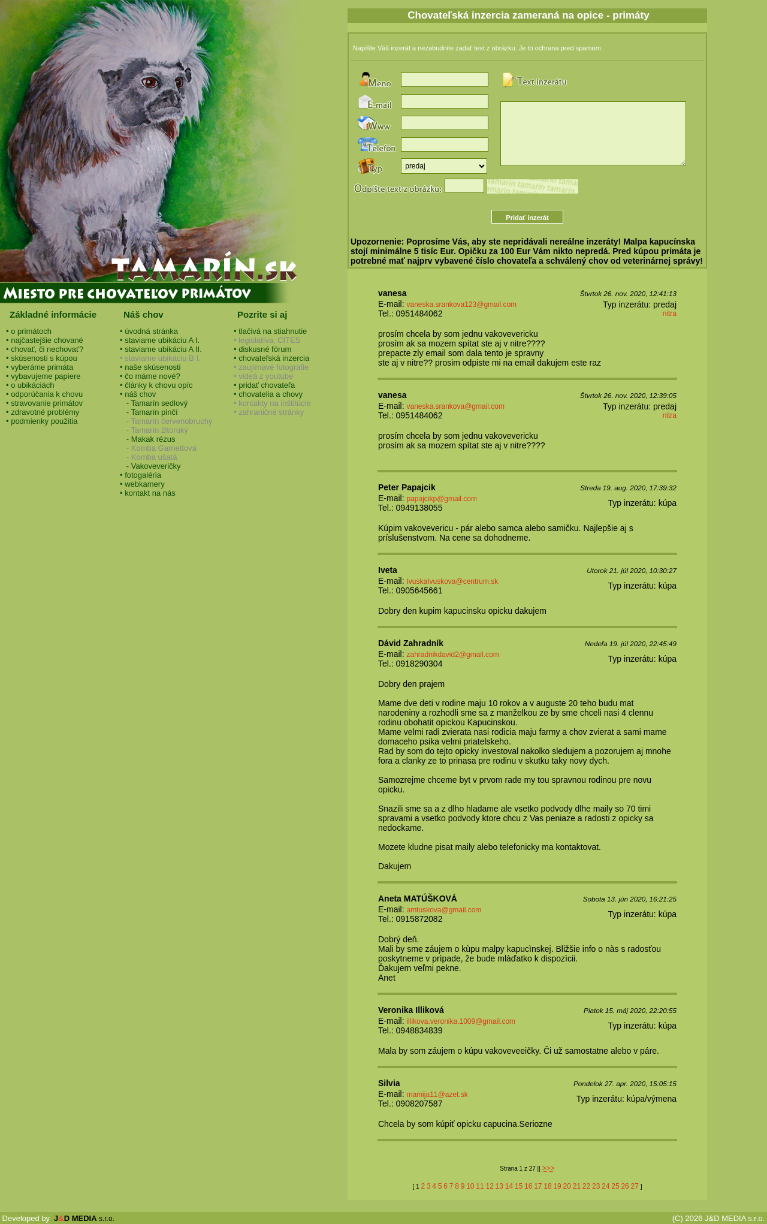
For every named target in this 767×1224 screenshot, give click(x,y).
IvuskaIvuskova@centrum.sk (452, 581)
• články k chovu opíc (156, 385)
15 (519, 1186)
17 (538, 1186)
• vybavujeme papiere (43, 376)
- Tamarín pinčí (149, 412)
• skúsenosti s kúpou (41, 358)
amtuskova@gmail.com (443, 910)
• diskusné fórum (262, 349)
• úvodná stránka (149, 331)
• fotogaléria (140, 475)
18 (547, 1186)
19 (557, 1186)
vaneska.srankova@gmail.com (455, 406)
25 (615, 1186)
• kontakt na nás (148, 493)
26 (625, 1186)
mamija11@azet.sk (436, 1094)
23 (596, 1186)
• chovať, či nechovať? (44, 349)
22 (586, 1186)
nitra (670, 313)
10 (470, 1186)
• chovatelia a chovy (268, 394)
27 (635, 1186)
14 (509, 1186)
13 (499, 1186)
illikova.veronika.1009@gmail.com (460, 1021)
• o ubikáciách (30, 385)
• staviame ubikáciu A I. (160, 340)
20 (567, 1186)
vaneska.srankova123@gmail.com (461, 304)
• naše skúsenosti (150, 367)
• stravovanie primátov (44, 403)
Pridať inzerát (527, 217)
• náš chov (138, 394)
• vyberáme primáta (39, 367)
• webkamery (142, 484)
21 (577, 1186)
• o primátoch (29, 331)
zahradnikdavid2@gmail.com (452, 654)
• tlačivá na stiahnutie (270, 331)
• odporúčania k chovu (44, 394)
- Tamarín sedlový (154, 403)
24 (605, 1186)
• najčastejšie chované (44, 340)
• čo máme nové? (150, 376)
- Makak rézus (147, 439)
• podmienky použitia (41, 421)
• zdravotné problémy (42, 412)
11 (480, 1186)
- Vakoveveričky (150, 466)
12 (489, 1186)
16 (528, 1186)
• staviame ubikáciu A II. (161, 349)
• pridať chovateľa (264, 385)
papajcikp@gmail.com (441, 499)
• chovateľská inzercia (271, 358)
